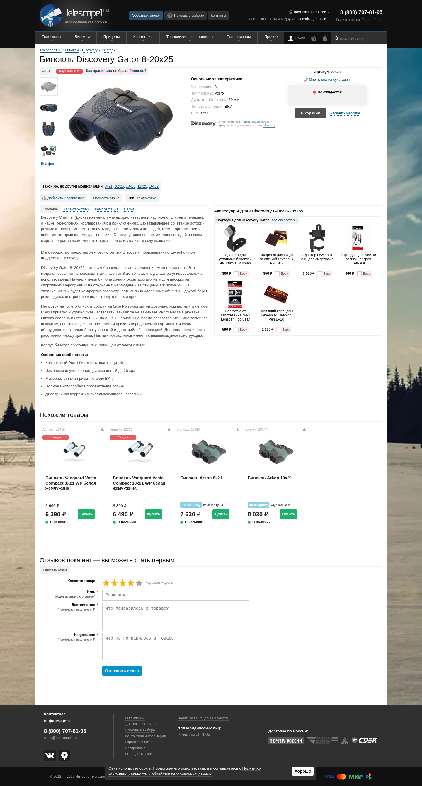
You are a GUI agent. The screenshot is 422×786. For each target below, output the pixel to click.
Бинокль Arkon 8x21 (201, 477)
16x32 (154, 186)
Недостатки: (68, 637)
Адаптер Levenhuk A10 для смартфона (317, 257)
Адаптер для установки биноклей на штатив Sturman (235, 259)
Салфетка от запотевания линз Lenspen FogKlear (235, 315)
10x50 (131, 186)
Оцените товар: (81, 581)
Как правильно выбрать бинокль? (116, 71)
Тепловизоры (239, 36)
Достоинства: (68, 607)
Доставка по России (310, 12)
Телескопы (51, 36)
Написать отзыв (106, 198)
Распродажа (135, 748)
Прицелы (111, 36)
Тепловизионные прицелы (189, 36)
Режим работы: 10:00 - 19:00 (359, 20)
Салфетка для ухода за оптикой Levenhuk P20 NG (276, 259)
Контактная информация (145, 736)
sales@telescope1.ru (60, 738)
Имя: (68, 594)
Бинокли (82, 36)
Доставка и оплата (140, 724)
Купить (86, 514)
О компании (135, 718)
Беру (240, 273)
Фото (46, 71)
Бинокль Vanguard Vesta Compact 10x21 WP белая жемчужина (139, 482)
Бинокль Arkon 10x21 (270, 477)
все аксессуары (284, 220)
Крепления (143, 36)
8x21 (108, 186)
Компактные (146, 198)
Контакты (218, 16)
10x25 (119, 186)
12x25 (142, 186)
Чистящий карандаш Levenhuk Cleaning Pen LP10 (276, 315)
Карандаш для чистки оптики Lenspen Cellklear (358, 259)
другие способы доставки (305, 19)
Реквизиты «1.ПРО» (193, 735)
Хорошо (303, 771)
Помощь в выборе (185, 15)
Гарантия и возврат (141, 742)
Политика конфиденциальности (203, 718)
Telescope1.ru (251, 121)
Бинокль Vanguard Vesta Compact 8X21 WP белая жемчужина (70, 482)
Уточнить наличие (345, 113)
